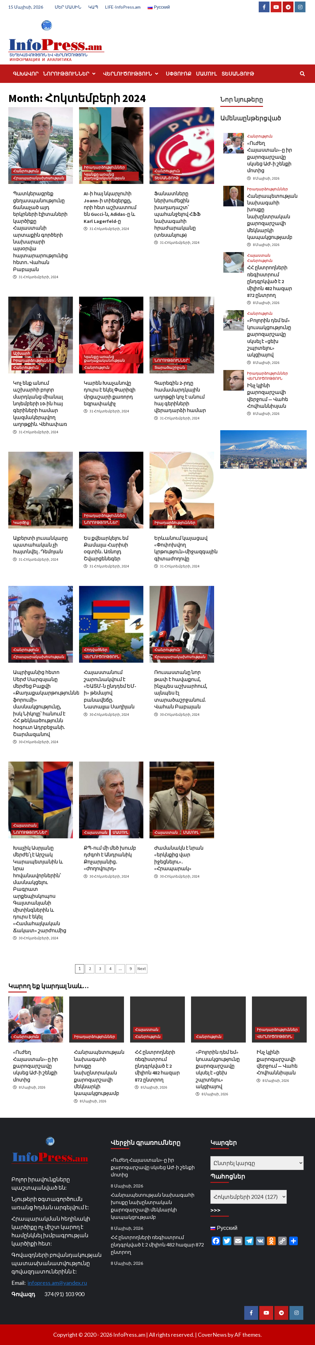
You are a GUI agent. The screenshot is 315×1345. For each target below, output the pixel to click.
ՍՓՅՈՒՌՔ (178, 74)
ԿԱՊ (93, 7)
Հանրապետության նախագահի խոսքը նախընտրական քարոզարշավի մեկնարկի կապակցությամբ (272, 216)
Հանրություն (26, 171)
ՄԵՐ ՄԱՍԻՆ (68, 7)
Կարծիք (21, 522)
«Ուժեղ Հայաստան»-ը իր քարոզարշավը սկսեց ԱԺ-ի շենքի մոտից (269, 157)
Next (142, 968)
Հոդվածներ (95, 649)
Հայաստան (25, 825)
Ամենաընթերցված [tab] (250, 118)
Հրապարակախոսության (38, 178)
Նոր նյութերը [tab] (241, 99)
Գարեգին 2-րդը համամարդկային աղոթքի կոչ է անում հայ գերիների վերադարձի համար (180, 397)
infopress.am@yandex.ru (57, 1282)
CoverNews (212, 1334)
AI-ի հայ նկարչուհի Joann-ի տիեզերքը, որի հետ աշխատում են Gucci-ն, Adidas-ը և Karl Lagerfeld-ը (110, 207)
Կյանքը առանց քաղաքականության (104, 176)
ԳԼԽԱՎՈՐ (25, 74)
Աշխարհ (21, 353)
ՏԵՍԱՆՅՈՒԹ (237, 74)
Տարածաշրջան (169, 367)
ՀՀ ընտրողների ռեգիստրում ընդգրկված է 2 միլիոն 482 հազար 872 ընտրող (269, 281)
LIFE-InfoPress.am (123, 7)
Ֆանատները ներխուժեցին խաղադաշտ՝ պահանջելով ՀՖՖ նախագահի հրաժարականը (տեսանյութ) (177, 214)
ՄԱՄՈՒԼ (206, 74)
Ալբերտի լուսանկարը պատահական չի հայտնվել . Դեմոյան (40, 545)
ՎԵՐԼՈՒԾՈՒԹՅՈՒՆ (132, 74)
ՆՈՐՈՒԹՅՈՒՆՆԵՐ (70, 74)
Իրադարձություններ (104, 167)
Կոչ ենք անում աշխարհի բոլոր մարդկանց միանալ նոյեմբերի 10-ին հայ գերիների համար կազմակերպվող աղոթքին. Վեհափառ (40, 403)
